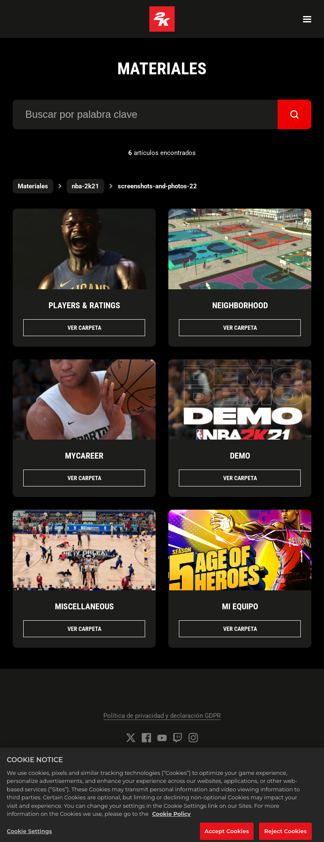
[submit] (294, 114)
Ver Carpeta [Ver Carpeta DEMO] (240, 478)
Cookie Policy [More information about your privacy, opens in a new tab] (171, 818)
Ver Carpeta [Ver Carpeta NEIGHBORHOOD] (240, 327)
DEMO (240, 456)
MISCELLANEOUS (84, 606)
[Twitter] (130, 737)
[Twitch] (177, 737)
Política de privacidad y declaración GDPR (162, 716)
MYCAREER (84, 456)
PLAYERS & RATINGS (84, 305)
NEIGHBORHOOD (240, 305)
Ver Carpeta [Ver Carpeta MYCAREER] (84, 478)
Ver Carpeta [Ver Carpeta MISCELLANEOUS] (84, 628)
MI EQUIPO (240, 606)
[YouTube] (162, 737)
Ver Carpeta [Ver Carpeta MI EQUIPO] (240, 628)
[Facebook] (146, 737)
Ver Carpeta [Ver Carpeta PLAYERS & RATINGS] (84, 327)
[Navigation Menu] (307, 19)
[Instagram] (193, 737)
